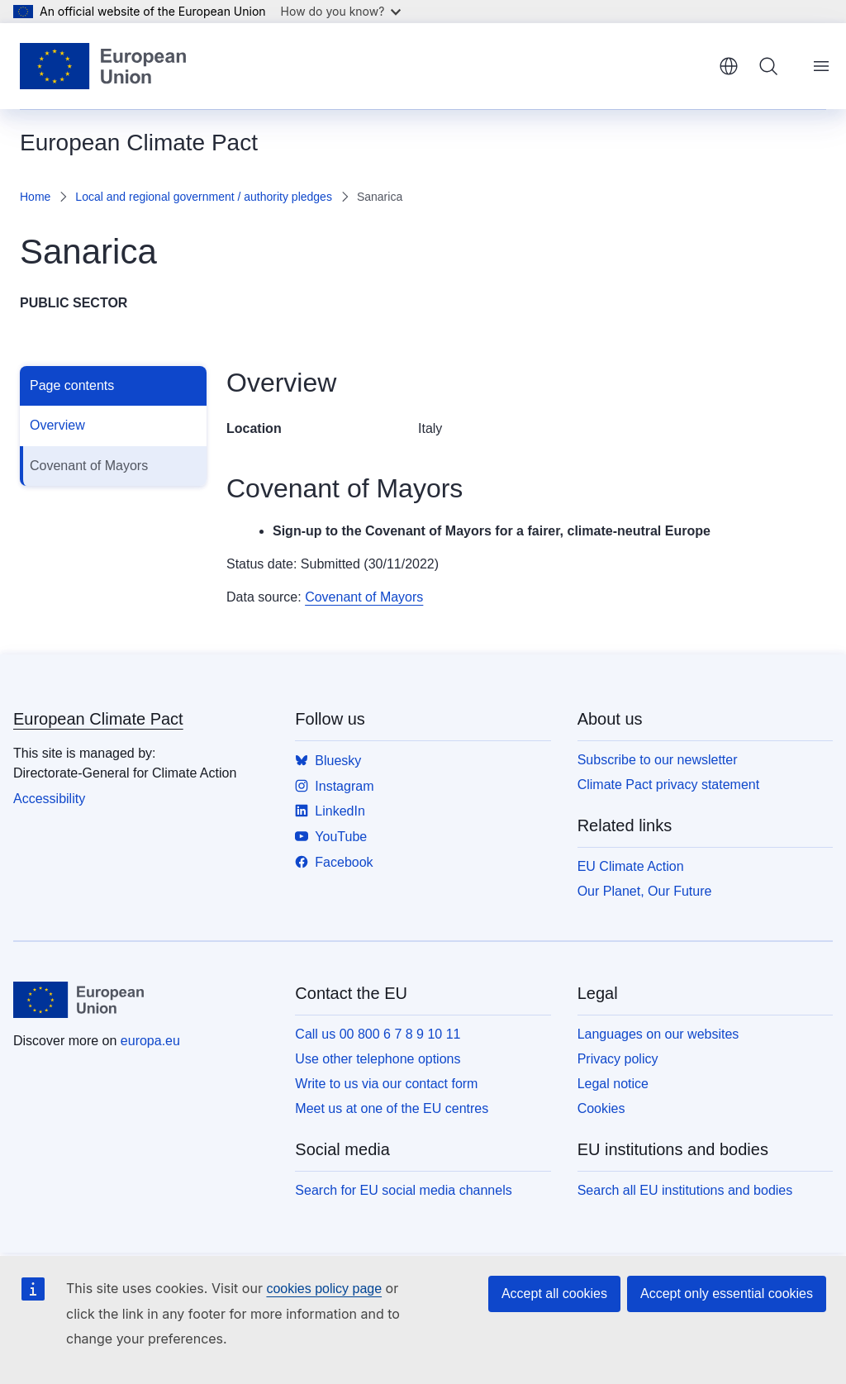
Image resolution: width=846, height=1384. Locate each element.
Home (35, 196)
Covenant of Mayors (89, 466)
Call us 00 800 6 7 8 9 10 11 (377, 1034)
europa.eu (150, 1041)
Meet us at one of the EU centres (391, 1108)
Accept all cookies (554, 1294)
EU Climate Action (630, 866)
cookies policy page (324, 1289)
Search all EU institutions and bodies (685, 1190)
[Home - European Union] (103, 66)
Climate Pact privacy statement (668, 785)
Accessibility (49, 799)
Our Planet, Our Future (644, 891)
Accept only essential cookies (726, 1294)
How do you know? (341, 11)
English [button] (729, 66)
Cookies (601, 1108)
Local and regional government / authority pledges (203, 196)
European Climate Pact (98, 719)
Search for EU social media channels (403, 1190)
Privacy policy (617, 1059)
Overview (57, 425)
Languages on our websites (658, 1034)
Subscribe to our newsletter (657, 760)
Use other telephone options (377, 1059)
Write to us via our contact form (386, 1084)
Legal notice (613, 1084)
